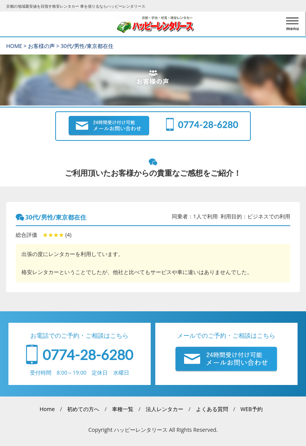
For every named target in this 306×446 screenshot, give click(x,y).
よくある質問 (212, 409)
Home (47, 409)
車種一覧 (122, 409)
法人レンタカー (164, 409)
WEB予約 (251, 409)
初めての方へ (83, 409)
